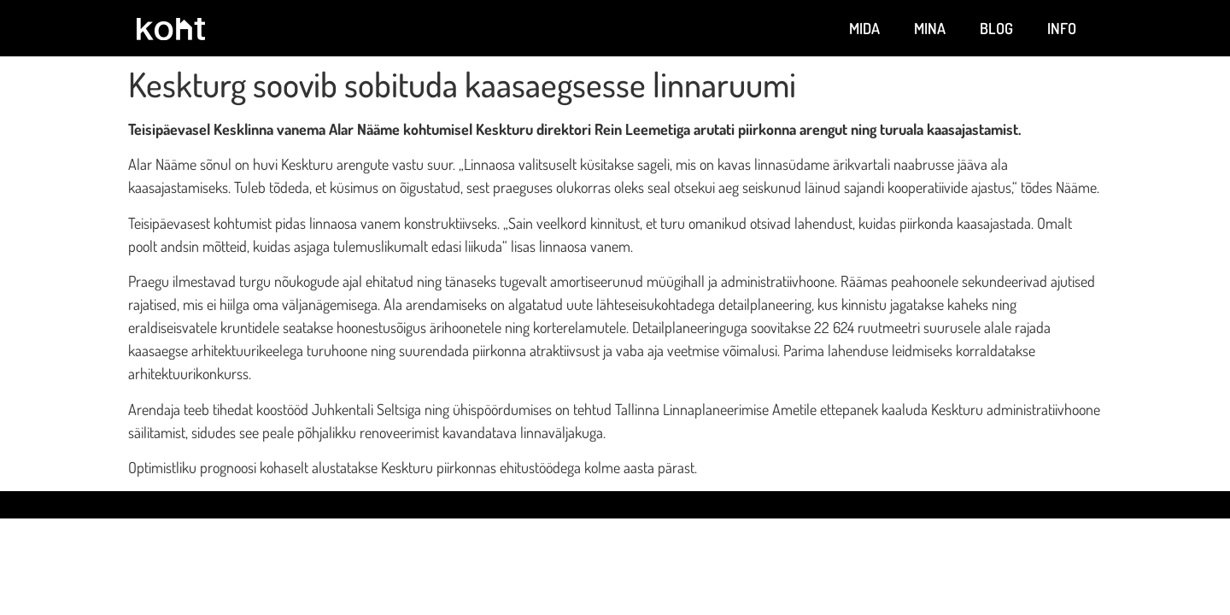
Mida (864, 28)
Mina (930, 28)
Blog (996, 28)
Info (1061, 28)
